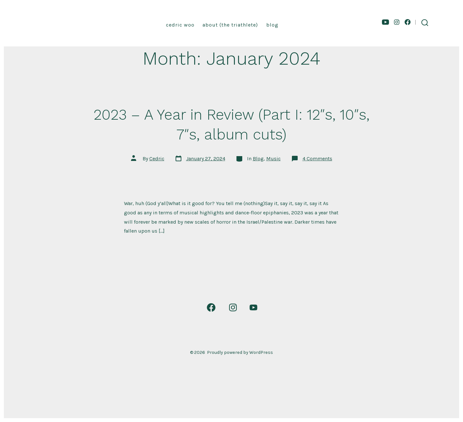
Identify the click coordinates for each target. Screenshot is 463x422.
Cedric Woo (180, 25)
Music (273, 158)
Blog (272, 25)
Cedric (156, 158)
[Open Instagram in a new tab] (396, 22)
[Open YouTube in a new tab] (385, 22)
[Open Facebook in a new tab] (407, 22)
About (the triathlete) (230, 25)
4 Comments (317, 158)
